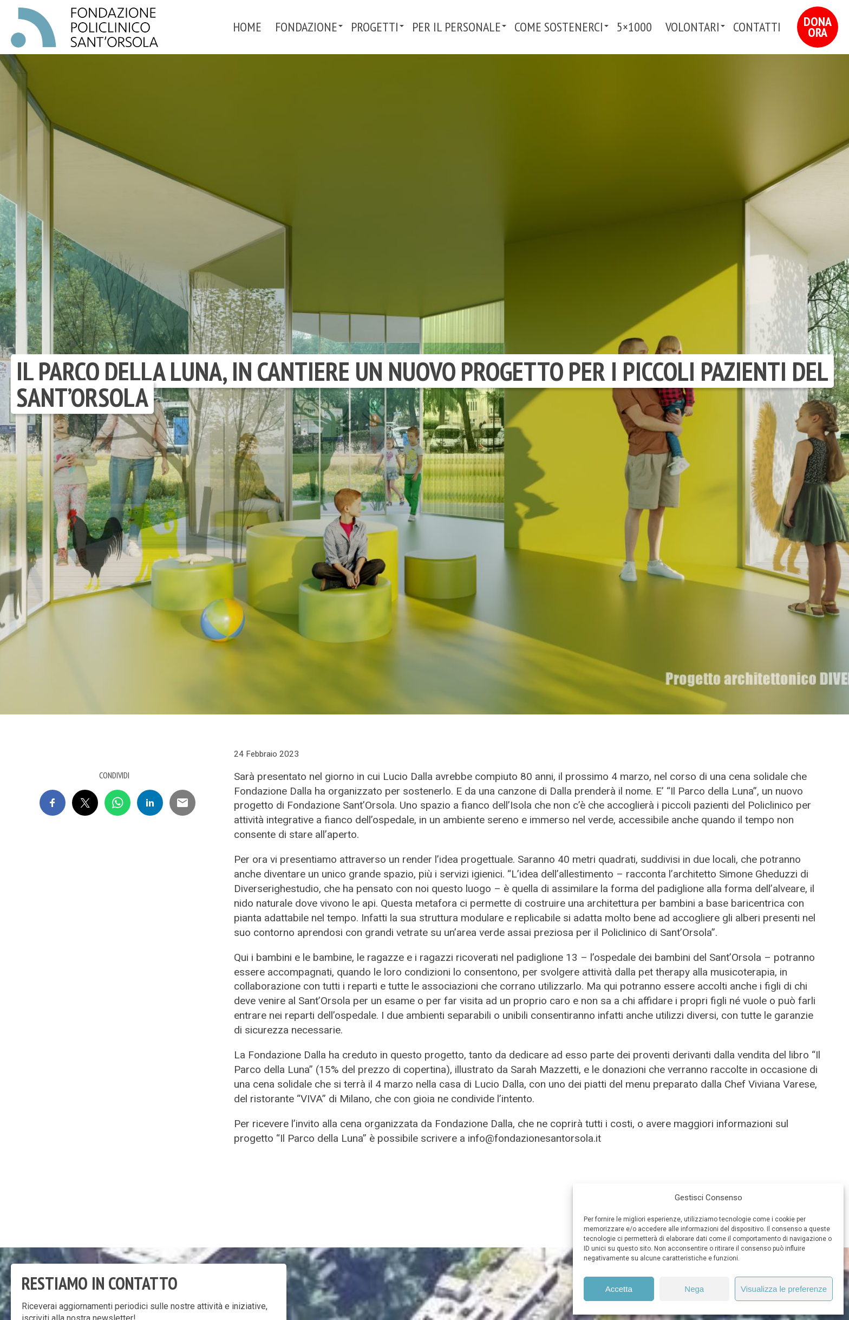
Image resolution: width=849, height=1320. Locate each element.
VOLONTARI (692, 26)
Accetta (618, 1288)
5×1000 (634, 26)
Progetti (375, 26)
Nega (694, 1288)
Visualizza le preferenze (784, 1288)
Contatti (757, 26)
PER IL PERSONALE (456, 26)
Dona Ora (818, 27)
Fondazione (306, 26)
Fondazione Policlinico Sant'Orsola (84, 28)
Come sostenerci (558, 26)
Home (247, 26)
